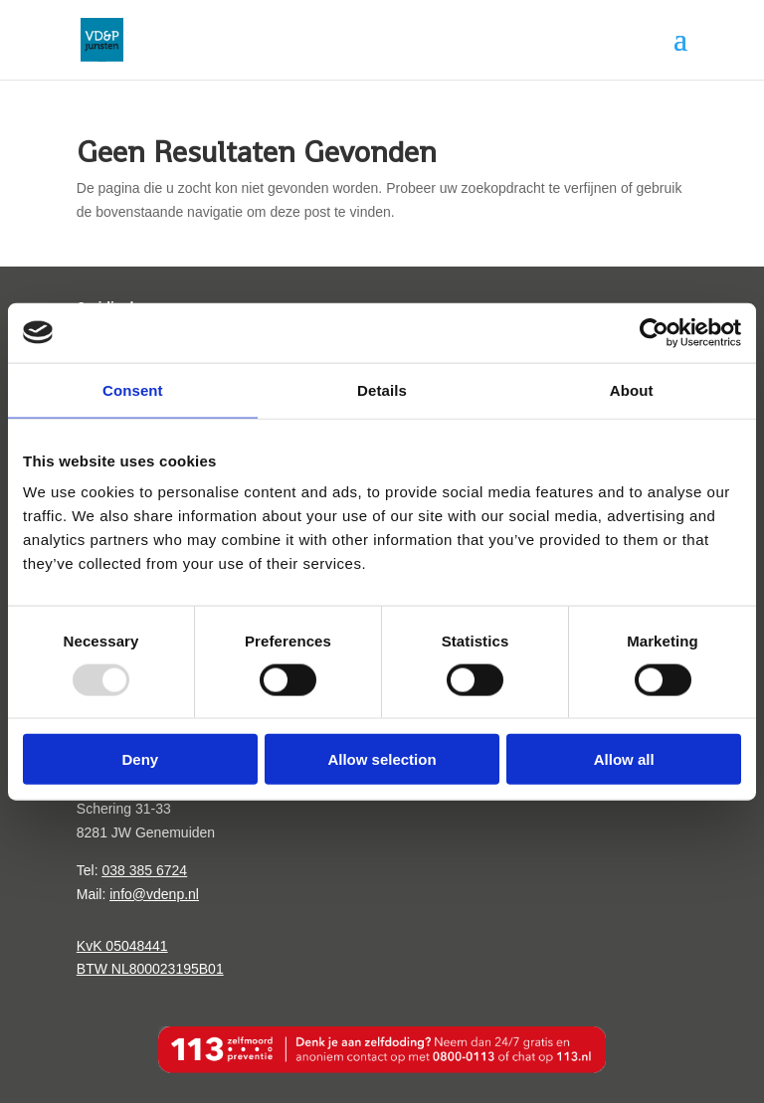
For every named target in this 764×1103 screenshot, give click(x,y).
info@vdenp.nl (154, 894)
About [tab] (632, 389)
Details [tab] (382, 389)
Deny (139, 759)
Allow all (624, 759)
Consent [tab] (132, 389)
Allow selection (381, 759)
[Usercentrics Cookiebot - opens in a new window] (654, 332)
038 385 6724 (144, 870)
